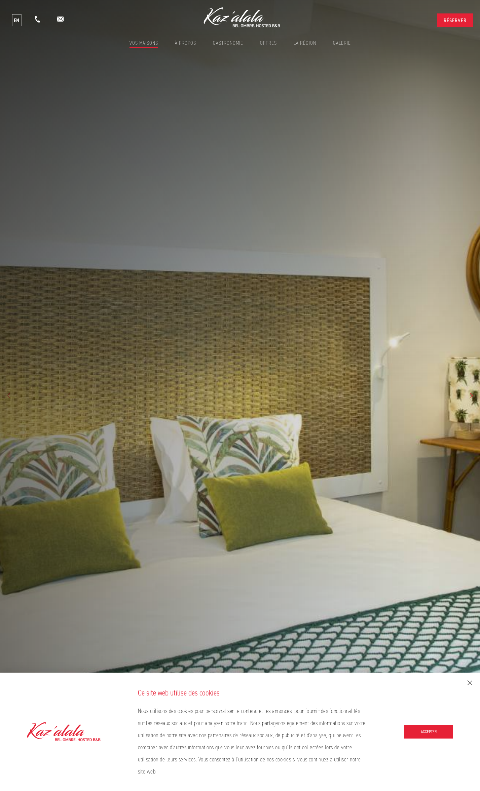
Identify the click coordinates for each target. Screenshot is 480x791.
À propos (185, 43)
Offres (268, 43)
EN (17, 20)
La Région (305, 43)
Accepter (429, 731)
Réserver (455, 20)
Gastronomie (228, 43)
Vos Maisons (144, 43)
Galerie (342, 43)
